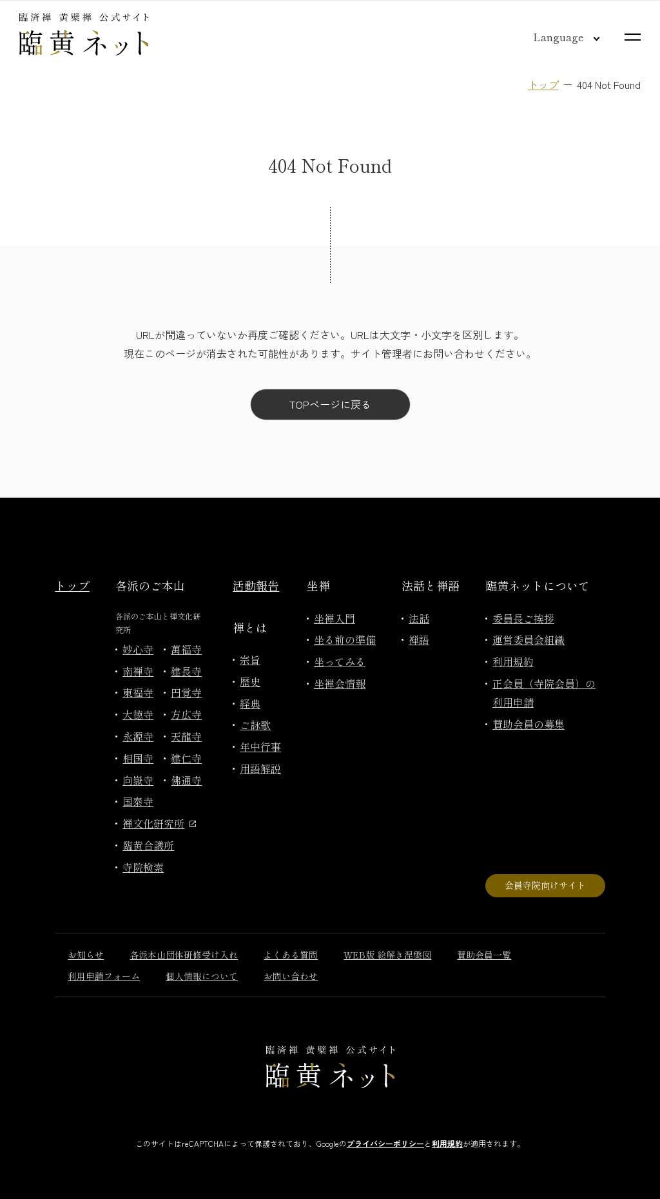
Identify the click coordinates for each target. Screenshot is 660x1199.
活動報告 (256, 585)
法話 (419, 618)
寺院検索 (143, 867)
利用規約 (513, 661)
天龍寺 (186, 736)
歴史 (250, 681)
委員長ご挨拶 (523, 618)
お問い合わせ (291, 976)
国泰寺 (137, 801)
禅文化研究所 (159, 823)
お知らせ (86, 954)
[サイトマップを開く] (633, 37)
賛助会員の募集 (528, 724)
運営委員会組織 (528, 639)
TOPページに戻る (330, 404)
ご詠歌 (255, 724)
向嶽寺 (137, 780)
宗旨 (250, 659)
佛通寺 (186, 780)
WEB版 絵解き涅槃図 (387, 954)
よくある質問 (291, 954)
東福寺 (137, 692)
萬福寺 (186, 649)
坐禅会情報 (339, 683)
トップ (543, 84)
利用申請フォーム (104, 976)
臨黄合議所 (148, 845)
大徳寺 (137, 714)
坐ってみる (339, 661)
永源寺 (137, 736)
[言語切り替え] (556, 36)
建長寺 (186, 671)
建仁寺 (186, 758)
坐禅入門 (334, 618)
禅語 (419, 639)
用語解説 (260, 768)
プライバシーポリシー (385, 1143)
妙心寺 (137, 649)
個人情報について (202, 976)
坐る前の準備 (345, 639)
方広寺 (186, 714)
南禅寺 (137, 671)
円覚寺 (186, 692)
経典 (250, 703)
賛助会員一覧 (484, 954)
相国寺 (137, 758)
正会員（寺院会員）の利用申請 (544, 693)
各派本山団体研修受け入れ (184, 954)
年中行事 (260, 746)
